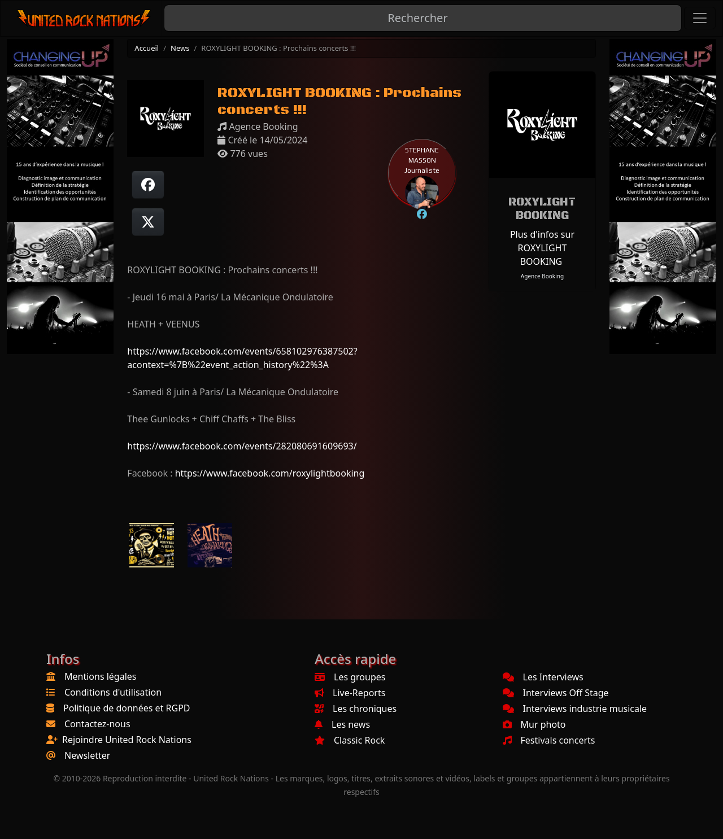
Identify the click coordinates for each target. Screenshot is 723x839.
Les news (342, 724)
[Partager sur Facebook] (148, 185)
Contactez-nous (97, 724)
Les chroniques (356, 708)
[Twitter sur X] (148, 222)
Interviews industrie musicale (575, 708)
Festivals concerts (549, 740)
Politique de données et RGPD (126, 708)
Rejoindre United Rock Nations (126, 739)
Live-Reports (350, 693)
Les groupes (350, 677)
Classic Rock (350, 740)
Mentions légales (100, 676)
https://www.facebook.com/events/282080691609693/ (241, 446)
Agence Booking (542, 276)
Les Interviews (543, 677)
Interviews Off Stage (556, 693)
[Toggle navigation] (700, 18)
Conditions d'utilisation (113, 692)
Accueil (146, 48)
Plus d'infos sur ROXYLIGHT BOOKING (542, 248)
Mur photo (534, 724)
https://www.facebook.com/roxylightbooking (270, 473)
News (180, 48)
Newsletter (87, 755)
